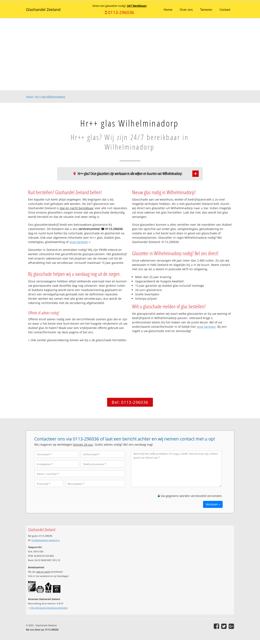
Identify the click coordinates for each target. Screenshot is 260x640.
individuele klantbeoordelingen (49, 607)
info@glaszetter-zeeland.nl (45, 540)
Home (29, 96)
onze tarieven (78, 242)
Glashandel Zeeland (43, 9)
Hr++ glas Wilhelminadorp (50, 96)
